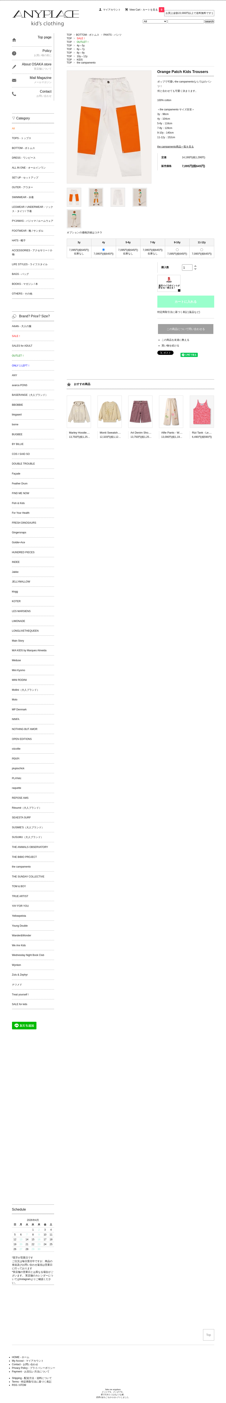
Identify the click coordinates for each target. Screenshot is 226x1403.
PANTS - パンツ (112, 34)
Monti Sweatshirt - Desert (115, 432)
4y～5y (80, 45)
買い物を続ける (170, 345)
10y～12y (82, 56)
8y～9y (80, 52)
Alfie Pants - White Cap (175, 432)
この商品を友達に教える (175, 339)
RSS (14, 1385)
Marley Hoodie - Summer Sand (88, 432)
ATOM (22, 1385)
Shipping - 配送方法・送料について (32, 1378)
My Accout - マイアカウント (28, 1360)
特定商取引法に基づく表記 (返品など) (178, 312)
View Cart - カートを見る (146, 9)
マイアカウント (112, 9)
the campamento (86, 62)
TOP (69, 34)
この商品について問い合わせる (186, 329)
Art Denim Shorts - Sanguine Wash (152, 432)
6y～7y (80, 49)
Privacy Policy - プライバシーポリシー (33, 1368)
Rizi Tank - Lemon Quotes (207, 432)
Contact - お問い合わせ (25, 1364)
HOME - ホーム (20, 1357)
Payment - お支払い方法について (30, 1371)
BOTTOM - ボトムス (87, 34)
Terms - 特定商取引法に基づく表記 (31, 1381)
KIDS (80, 59)
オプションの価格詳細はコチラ (84, 232)
